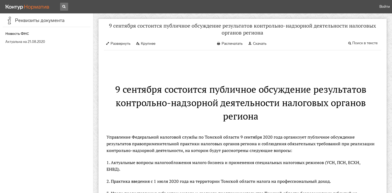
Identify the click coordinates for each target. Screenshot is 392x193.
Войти (384, 6)
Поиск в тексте (365, 43)
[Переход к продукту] (27, 6)
